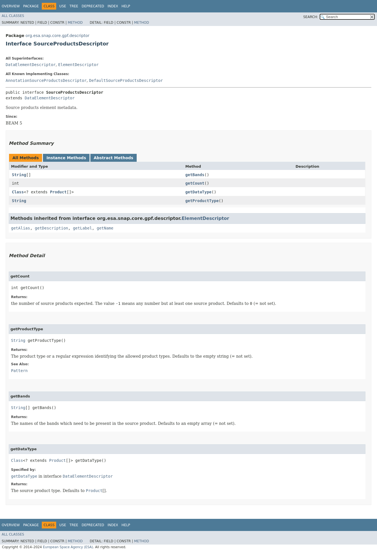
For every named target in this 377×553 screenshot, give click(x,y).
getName (105, 228)
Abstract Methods (113, 158)
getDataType (198, 192)
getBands (194, 174)
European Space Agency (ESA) (68, 547)
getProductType (202, 200)
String (19, 174)
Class (18, 192)
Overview (11, 6)
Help (125, 6)
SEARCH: (310, 17)
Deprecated (93, 6)
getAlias (20, 228)
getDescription (51, 228)
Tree (73, 6)
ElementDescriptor (78, 64)
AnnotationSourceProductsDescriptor (46, 80)
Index (113, 6)
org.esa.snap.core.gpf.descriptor (57, 35)
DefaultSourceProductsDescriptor (126, 80)
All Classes (13, 16)
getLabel (82, 228)
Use (62, 6)
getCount (194, 183)
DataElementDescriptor (31, 64)
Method (75, 23)
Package (31, 6)
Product (58, 192)
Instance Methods (66, 158)
